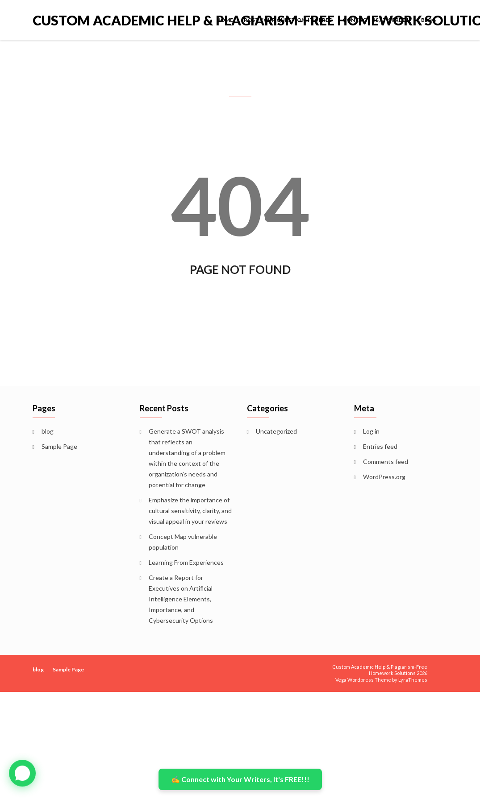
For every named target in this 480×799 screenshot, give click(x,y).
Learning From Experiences (186, 562)
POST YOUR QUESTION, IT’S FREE (288, 20)
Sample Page (59, 446)
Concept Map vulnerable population (183, 542)
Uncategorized (276, 431)
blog (428, 20)
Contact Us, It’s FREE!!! (376, 20)
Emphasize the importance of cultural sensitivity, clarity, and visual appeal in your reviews (190, 510)
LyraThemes (412, 680)
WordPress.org (384, 476)
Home (225, 20)
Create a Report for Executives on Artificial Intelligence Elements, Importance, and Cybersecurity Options (181, 599)
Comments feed (385, 461)
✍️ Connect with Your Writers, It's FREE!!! (240, 779)
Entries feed (380, 446)
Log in (371, 431)
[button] (22, 773)
